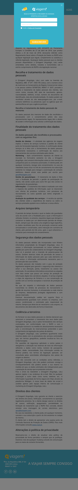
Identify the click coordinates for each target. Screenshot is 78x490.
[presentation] (39, 34)
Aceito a (32, 28)
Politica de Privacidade (35, 28)
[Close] (61, 5)
